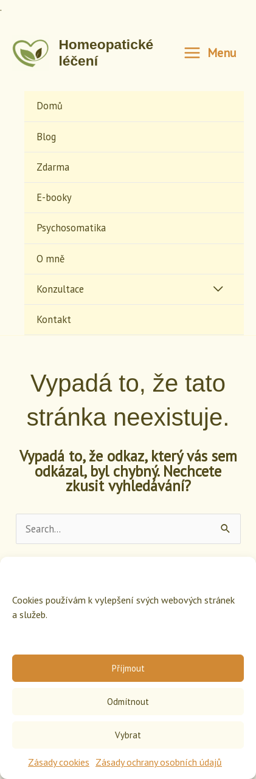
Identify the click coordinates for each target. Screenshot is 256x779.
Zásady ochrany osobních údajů (158, 762)
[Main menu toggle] (210, 53)
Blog (46, 136)
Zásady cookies (58, 762)
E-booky (54, 197)
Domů (49, 105)
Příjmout (128, 668)
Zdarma (52, 167)
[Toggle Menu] (218, 289)
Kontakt (53, 319)
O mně (50, 258)
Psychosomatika (71, 227)
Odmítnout (128, 701)
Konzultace (60, 289)
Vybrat (128, 735)
